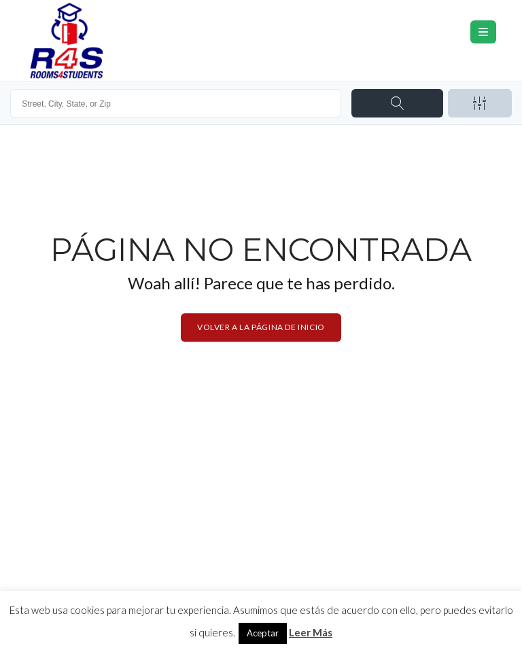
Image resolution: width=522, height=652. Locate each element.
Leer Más (310, 632)
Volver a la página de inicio (261, 327)
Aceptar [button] (263, 633)
